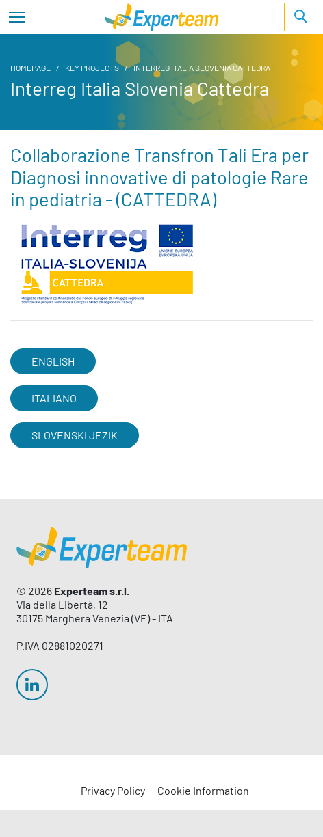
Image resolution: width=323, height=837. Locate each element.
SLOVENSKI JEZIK (74, 434)
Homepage (30, 67)
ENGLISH (53, 361)
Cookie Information (203, 790)
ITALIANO (54, 398)
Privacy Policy (113, 790)
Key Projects (92, 67)
